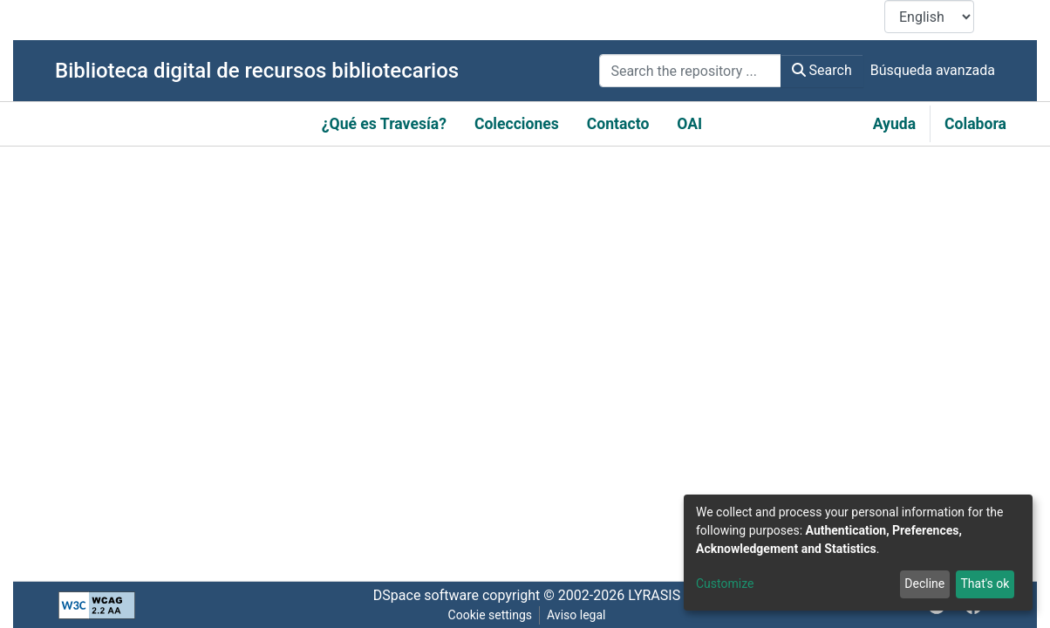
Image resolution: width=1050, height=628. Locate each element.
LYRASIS (654, 595)
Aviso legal (576, 615)
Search (822, 70)
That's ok (984, 583)
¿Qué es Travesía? (384, 124)
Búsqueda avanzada (932, 70)
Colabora (975, 124)
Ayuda (894, 124)
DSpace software (426, 595)
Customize (724, 583)
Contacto (618, 124)
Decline (924, 583)
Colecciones (516, 124)
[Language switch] (929, 16)
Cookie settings (490, 615)
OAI (689, 124)
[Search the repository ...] (690, 70)
